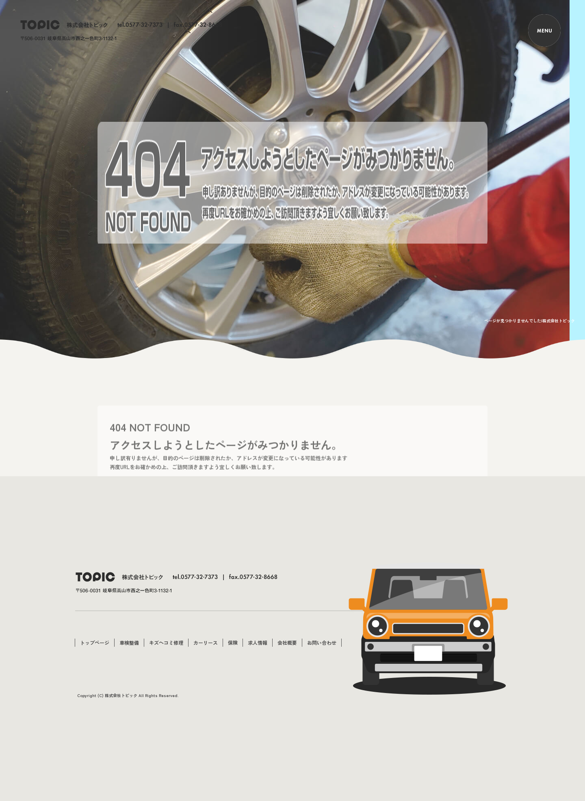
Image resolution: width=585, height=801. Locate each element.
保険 (233, 642)
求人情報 (257, 642)
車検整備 (129, 642)
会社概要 (287, 642)
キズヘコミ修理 (166, 642)
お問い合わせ (321, 642)
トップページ (94, 642)
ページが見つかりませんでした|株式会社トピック (529, 320)
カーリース (205, 642)
